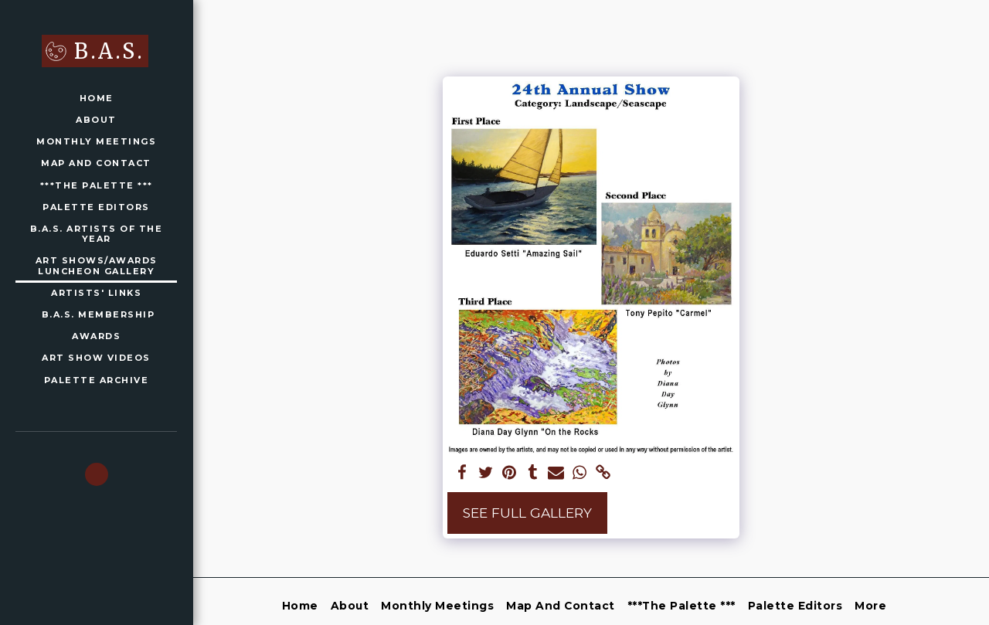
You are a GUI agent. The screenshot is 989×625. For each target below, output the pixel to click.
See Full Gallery (527, 512)
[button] (96, 474)
